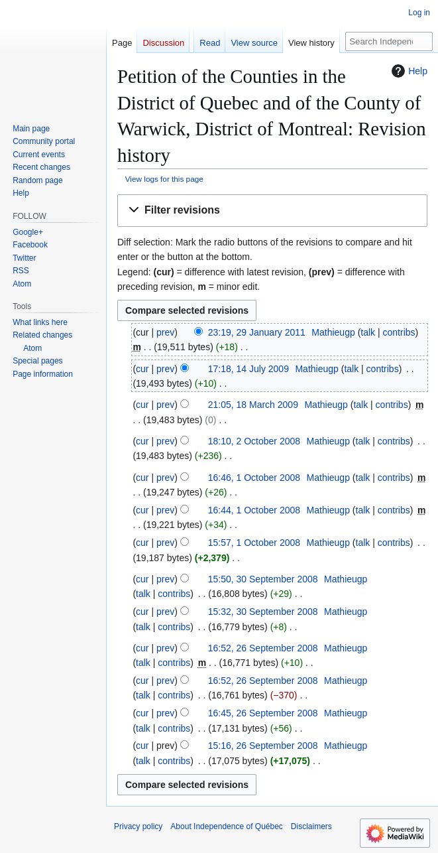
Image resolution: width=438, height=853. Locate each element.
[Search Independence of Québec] (389, 41)
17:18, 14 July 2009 (248, 368)
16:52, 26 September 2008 (263, 648)
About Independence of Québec (226, 826)
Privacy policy (138, 826)
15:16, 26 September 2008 (263, 745)
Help (407, 71)
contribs (399, 332)
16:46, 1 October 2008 (254, 477)
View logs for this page (164, 178)
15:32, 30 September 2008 (263, 611)
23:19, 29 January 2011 (256, 332)
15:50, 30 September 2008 (263, 579)
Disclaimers (311, 826)
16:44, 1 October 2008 (254, 510)
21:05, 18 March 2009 (253, 404)
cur (142, 368)
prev (165, 332)
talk (367, 332)
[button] (272, 211)
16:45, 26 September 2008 (263, 713)
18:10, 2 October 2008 (254, 441)
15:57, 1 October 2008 (254, 542)
